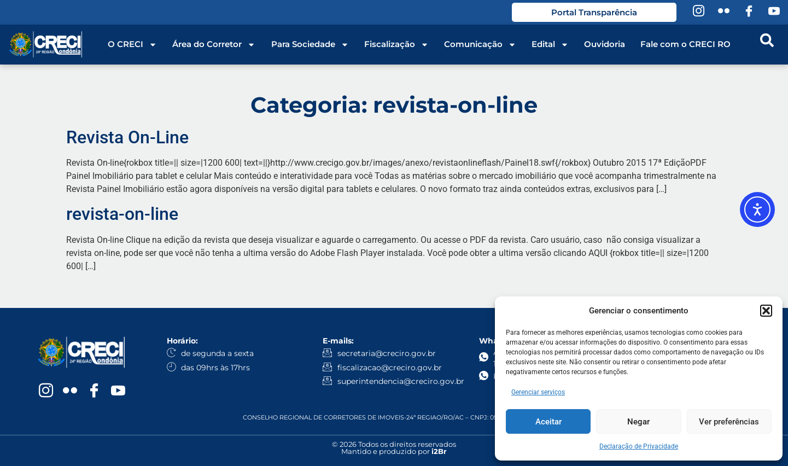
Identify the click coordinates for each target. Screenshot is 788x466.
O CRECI (132, 44)
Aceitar (548, 422)
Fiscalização (396, 44)
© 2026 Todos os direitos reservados (394, 444)
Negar (638, 422)
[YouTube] (773, 12)
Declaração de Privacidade (638, 446)
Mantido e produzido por (394, 451)
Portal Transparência (594, 12)
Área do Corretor (213, 44)
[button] (766, 310)
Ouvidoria (604, 44)
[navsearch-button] (767, 44)
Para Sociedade (310, 44)
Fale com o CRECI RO (685, 44)
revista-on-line (122, 213)
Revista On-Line (127, 137)
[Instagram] (698, 12)
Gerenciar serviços (538, 392)
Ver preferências (729, 422)
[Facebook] (748, 12)
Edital (550, 44)
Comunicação (480, 44)
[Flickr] (723, 12)
